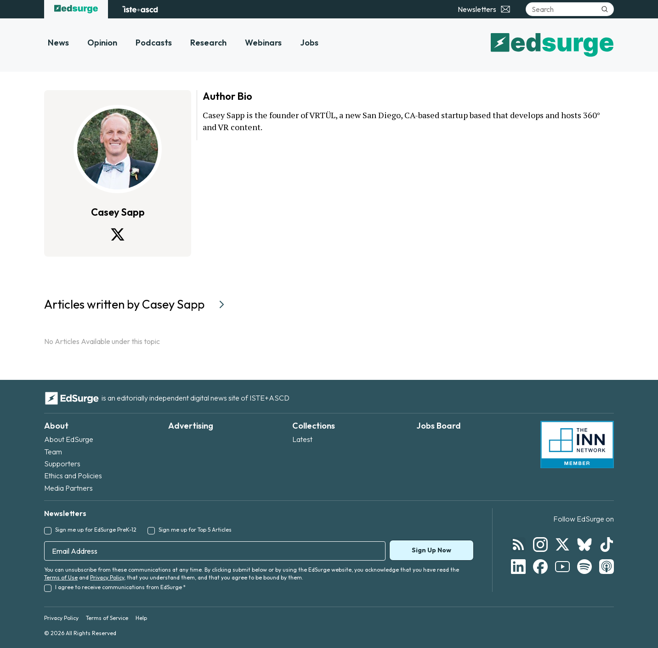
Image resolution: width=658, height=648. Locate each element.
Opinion (102, 42)
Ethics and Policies (73, 475)
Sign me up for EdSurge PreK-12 (95, 529)
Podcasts (154, 42)
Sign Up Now (431, 550)
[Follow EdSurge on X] (562, 544)
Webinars (263, 42)
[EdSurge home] (76, 9)
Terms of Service (107, 617)
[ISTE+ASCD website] (140, 9)
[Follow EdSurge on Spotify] (584, 566)
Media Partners (68, 488)
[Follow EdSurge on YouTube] (562, 566)
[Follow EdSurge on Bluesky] (584, 544)
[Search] (570, 9)
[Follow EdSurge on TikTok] (606, 544)
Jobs (309, 42)
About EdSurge (68, 439)
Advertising (190, 425)
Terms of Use (61, 577)
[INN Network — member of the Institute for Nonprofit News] (577, 445)
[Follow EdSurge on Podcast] (606, 566)
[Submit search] (604, 9)
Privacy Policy (107, 577)
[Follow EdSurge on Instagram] (540, 544)
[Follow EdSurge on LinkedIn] (518, 566)
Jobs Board (438, 425)
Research (208, 42)
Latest (302, 439)
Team (53, 451)
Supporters (62, 463)
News (58, 42)
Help (141, 617)
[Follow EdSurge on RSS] (518, 544)
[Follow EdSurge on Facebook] (540, 566)
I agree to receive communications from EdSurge (120, 587)
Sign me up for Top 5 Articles (195, 529)
